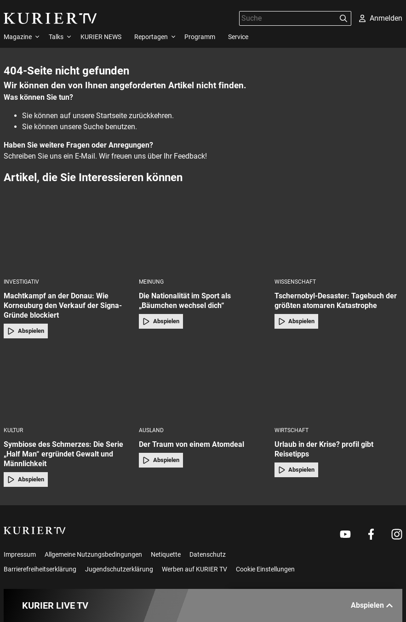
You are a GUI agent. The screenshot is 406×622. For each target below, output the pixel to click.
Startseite (111, 115)
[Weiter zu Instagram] (396, 534)
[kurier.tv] (35, 530)
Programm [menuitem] (199, 36)
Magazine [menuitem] (18, 36)
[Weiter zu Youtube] (345, 534)
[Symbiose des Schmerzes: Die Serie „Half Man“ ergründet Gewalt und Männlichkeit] (68, 385)
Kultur (13, 430)
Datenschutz (207, 554)
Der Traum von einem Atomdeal (191, 444)
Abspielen (25, 331)
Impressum (20, 554)
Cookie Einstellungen (265, 569)
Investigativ (21, 282)
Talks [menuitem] (56, 36)
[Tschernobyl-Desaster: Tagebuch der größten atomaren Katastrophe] (338, 236)
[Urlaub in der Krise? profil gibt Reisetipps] (338, 385)
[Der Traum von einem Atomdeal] (203, 385)
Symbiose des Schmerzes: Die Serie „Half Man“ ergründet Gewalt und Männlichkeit (63, 454)
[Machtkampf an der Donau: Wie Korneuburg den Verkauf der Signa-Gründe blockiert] (68, 236)
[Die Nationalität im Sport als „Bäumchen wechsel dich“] (203, 236)
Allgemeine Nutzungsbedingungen (93, 554)
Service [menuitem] (238, 36)
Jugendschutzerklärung (119, 569)
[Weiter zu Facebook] (371, 534)
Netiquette (166, 554)
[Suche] (288, 18)
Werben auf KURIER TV (194, 569)
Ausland (151, 430)
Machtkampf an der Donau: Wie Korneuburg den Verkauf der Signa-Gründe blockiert (63, 305)
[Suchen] (343, 18)
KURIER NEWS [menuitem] (100, 36)
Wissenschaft (295, 282)
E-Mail (85, 156)
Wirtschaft (291, 430)
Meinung (151, 282)
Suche (93, 126)
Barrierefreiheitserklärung (40, 569)
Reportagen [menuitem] (151, 36)
